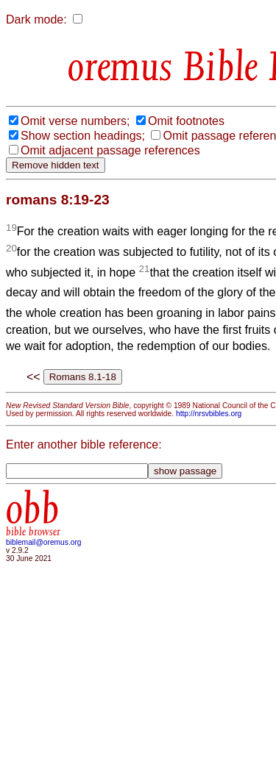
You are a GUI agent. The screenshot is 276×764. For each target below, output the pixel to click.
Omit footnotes (186, 121)
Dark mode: (36, 19)
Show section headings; (83, 135)
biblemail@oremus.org (44, 542)
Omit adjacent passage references (110, 150)
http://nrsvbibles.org (208, 414)
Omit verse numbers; (75, 121)
